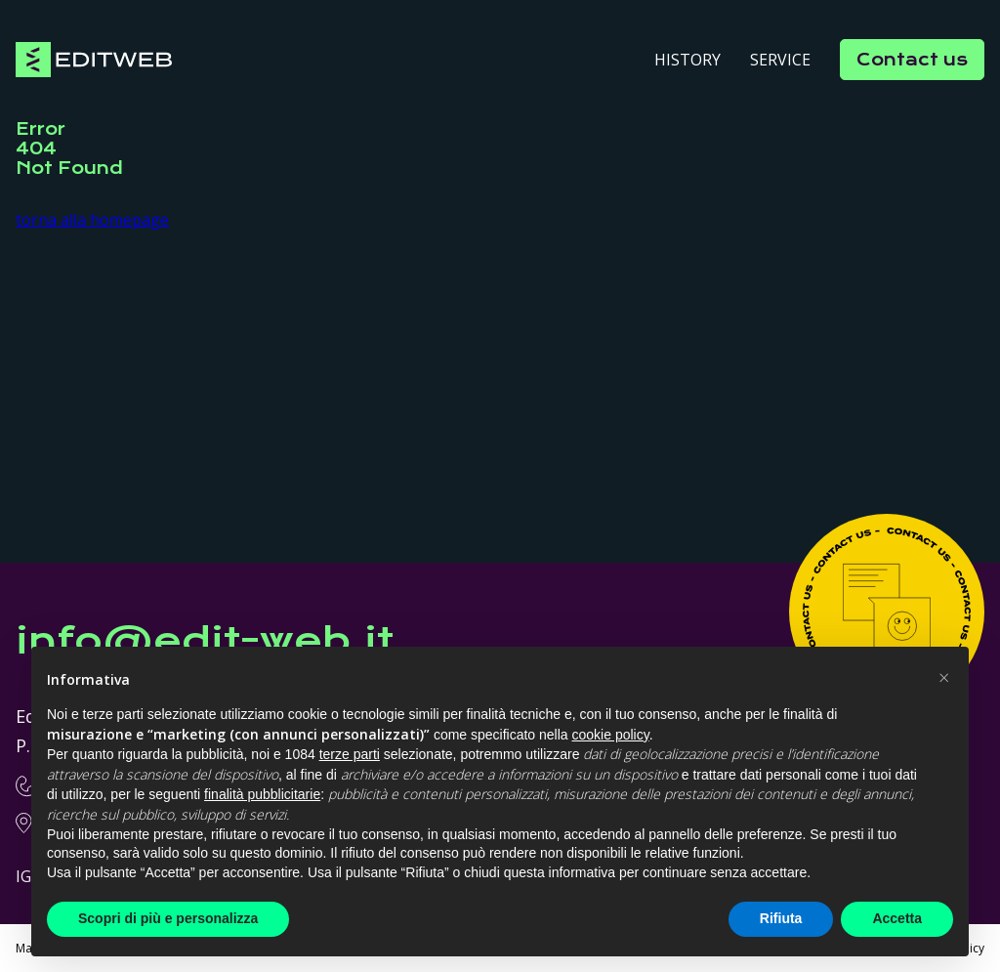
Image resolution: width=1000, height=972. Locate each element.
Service (780, 59)
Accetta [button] (897, 918)
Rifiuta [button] (781, 918)
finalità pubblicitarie (262, 794)
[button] (943, 678)
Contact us (912, 59)
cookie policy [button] (610, 734)
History (687, 59)
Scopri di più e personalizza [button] (168, 918)
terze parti (349, 754)
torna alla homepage (92, 220)
